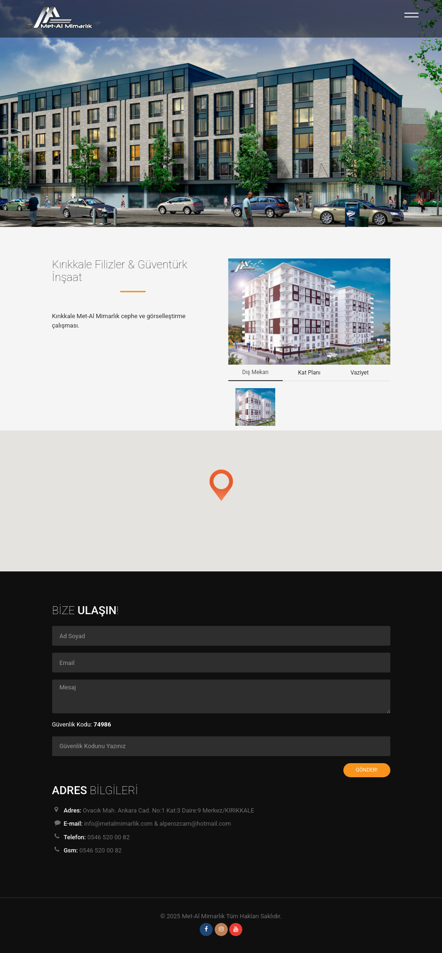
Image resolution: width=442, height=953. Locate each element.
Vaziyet (359, 372)
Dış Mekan (255, 372)
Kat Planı (309, 372)
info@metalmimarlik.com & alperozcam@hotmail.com (157, 823)
